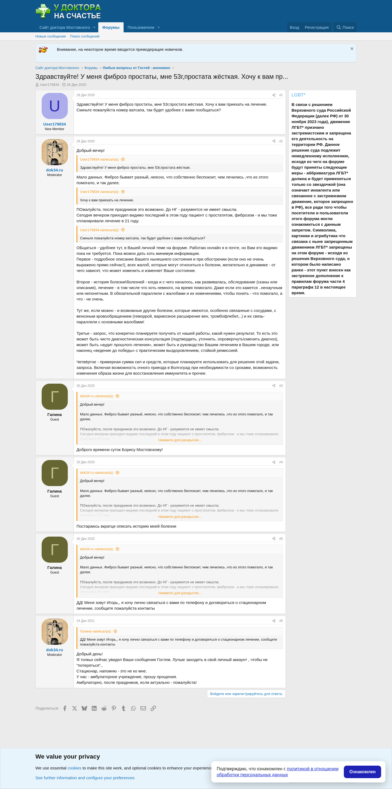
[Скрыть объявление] (351, 49)
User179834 (49, 85)
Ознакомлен (362, 771)
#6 (281, 621)
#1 (281, 95)
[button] (94, 27)
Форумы (111, 27)
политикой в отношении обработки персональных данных (278, 772)
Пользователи (141, 27)
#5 (281, 539)
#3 (281, 386)
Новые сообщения (50, 36)
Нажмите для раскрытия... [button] (179, 440)
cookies (74, 768)
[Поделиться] (273, 95)
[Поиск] (345, 27)
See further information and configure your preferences (84, 777)
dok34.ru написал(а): (97, 396)
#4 (281, 462)
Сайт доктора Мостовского (64, 27)
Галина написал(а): (96, 631)
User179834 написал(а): (99, 159)
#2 (281, 141)
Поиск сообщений (85, 36)
